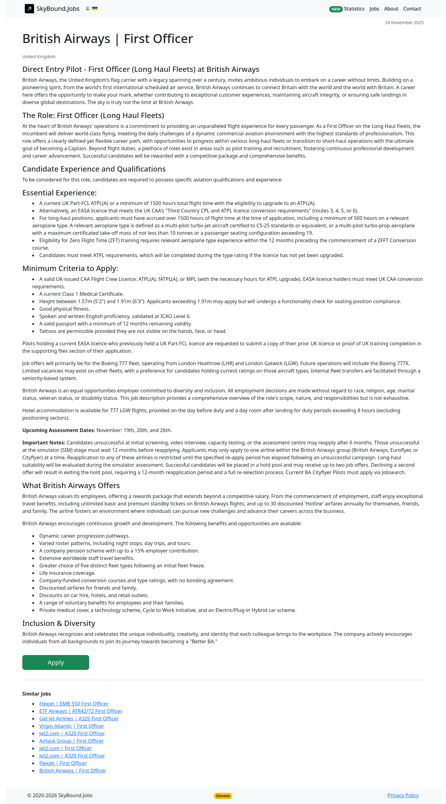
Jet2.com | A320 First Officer (72, 733)
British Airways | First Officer (72, 770)
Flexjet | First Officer (63, 763)
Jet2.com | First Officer (65, 748)
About (391, 8)
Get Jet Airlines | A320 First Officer (79, 718)
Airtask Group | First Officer (71, 740)
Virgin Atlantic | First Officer (71, 726)
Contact (412, 8)
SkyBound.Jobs (52, 8)
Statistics (347, 8)
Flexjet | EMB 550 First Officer (73, 703)
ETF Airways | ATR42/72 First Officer (80, 711)
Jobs (374, 8)
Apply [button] (56, 662)
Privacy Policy (403, 795)
